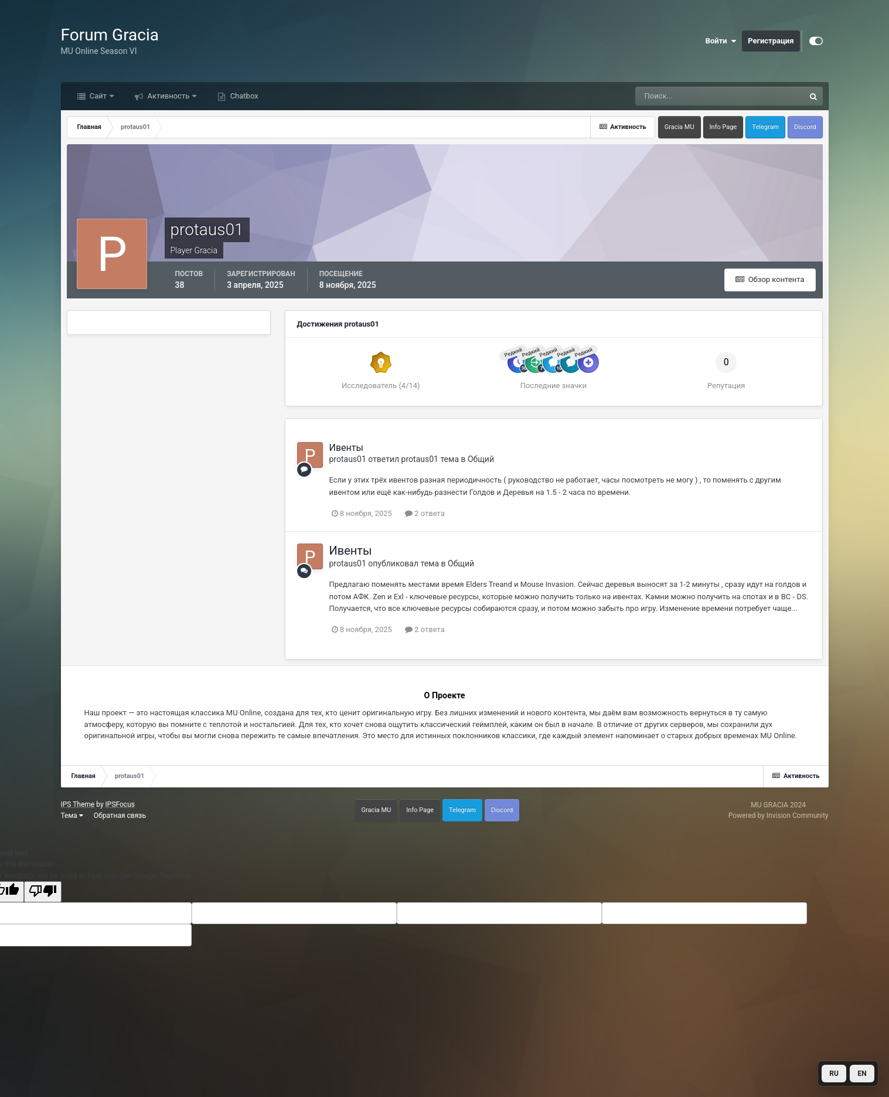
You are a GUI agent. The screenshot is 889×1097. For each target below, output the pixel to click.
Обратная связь (120, 815)
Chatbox (243, 95)
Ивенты (346, 447)
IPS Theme (78, 804)
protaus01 (347, 459)
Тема (72, 815)
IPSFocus (120, 804)
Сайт (98, 95)
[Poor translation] (43, 891)
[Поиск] (672, 96)
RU (834, 1073)
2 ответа (425, 513)
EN (861, 1073)
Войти (721, 41)
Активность (168, 95)
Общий (481, 459)
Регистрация (770, 40)
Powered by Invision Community (778, 815)
